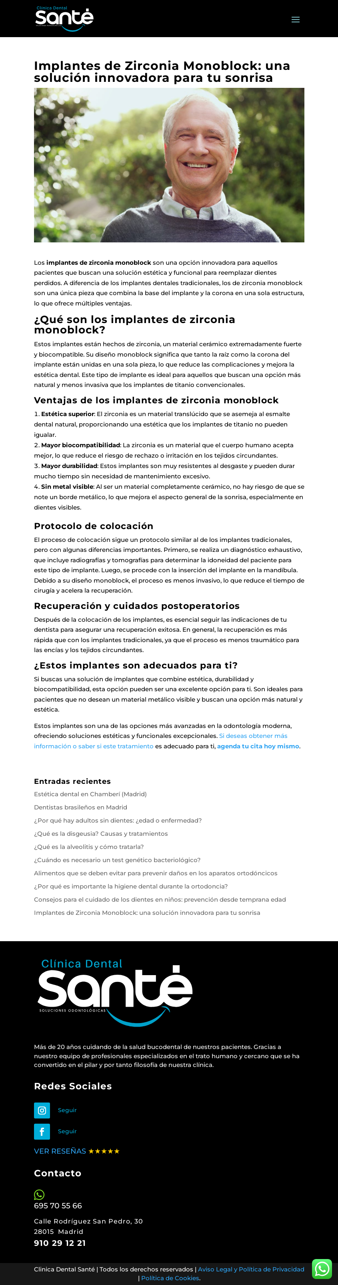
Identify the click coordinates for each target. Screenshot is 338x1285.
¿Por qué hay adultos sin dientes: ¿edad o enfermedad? (118, 820)
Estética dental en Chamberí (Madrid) (90, 794)
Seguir (67, 1110)
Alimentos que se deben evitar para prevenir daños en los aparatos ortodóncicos (156, 873)
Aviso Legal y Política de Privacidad (251, 1269)
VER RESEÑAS (61, 1151)
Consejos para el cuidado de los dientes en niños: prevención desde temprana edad (160, 899)
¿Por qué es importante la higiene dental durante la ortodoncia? (131, 886)
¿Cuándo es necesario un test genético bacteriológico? (117, 860)
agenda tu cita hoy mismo (258, 746)
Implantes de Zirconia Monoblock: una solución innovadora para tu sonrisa (147, 912)
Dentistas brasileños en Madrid (80, 807)
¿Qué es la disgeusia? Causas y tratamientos (101, 833)
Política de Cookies (170, 1278)
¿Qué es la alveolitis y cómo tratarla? (89, 847)
